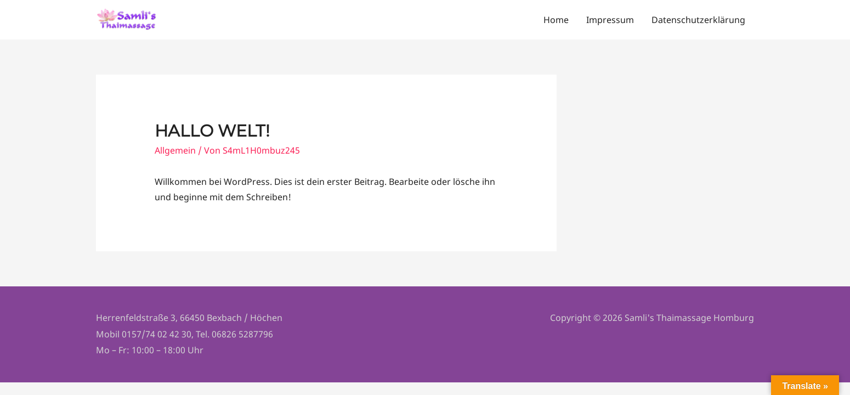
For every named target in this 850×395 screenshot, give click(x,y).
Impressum (610, 21)
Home (556, 21)
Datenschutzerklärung (698, 21)
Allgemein (175, 152)
